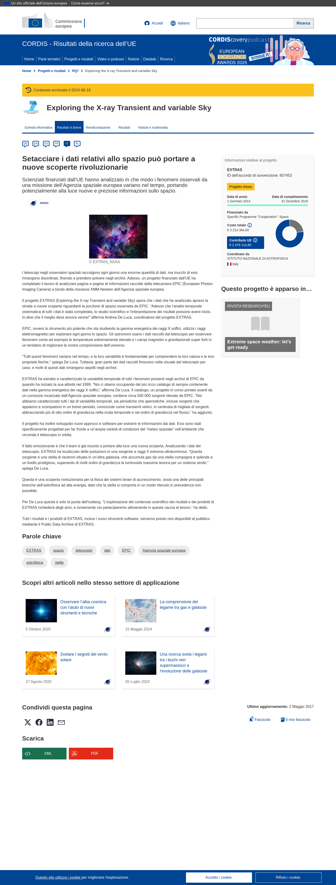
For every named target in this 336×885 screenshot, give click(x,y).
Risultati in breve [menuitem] (69, 127)
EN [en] (36, 143)
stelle (59, 563)
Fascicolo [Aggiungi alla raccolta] (260, 719)
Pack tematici (49, 59)
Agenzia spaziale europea (164, 550)
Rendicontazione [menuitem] (98, 127)
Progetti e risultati (78, 59)
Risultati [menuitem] (124, 127)
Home (29, 59)
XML (48, 753)
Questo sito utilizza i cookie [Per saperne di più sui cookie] (58, 877)
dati (107, 550)
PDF (94, 753)
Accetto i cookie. (219, 877)
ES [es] (46, 143)
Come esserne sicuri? (90, 3)
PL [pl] (77, 143)
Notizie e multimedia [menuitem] (153, 127)
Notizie (133, 59)
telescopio (84, 550)
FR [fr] (56, 143)
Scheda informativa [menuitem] (38, 127)
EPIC (126, 550)
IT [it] (67, 143)
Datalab (149, 59)
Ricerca (166, 59)
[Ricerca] (303, 23)
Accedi (153, 23)
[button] (180, 23)
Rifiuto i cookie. (288, 877)
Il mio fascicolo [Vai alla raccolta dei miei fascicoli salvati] (295, 719)
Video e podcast (110, 59)
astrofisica (34, 563)
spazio (58, 550)
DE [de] (26, 143)
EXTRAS (33, 550)
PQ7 (75, 71)
